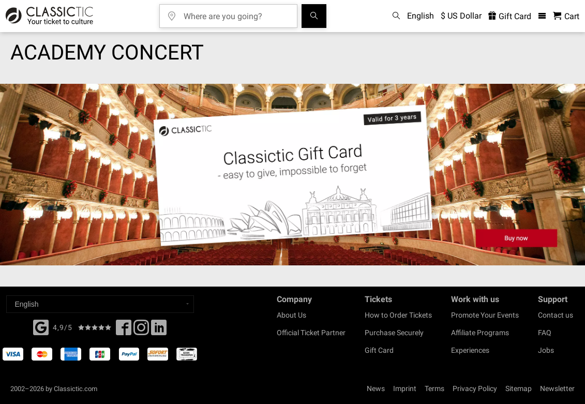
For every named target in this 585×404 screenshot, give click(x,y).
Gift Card (379, 350)
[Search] (314, 16)
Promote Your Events (485, 315)
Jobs (546, 350)
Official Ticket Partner (311, 332)
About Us (291, 315)
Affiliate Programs (480, 332)
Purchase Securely (394, 332)
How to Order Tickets (398, 315)
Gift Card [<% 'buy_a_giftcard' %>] (509, 16)
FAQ (544, 332)
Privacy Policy (475, 388)
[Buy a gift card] (292, 174)
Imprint (404, 388)
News (376, 388)
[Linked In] (159, 330)
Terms (434, 388)
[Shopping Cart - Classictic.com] (566, 16)
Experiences (470, 350)
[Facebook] (41, 326)
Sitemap (518, 388)
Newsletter (557, 388)
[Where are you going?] (236, 13)
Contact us (555, 315)
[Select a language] (100, 304)
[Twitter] (141, 330)
